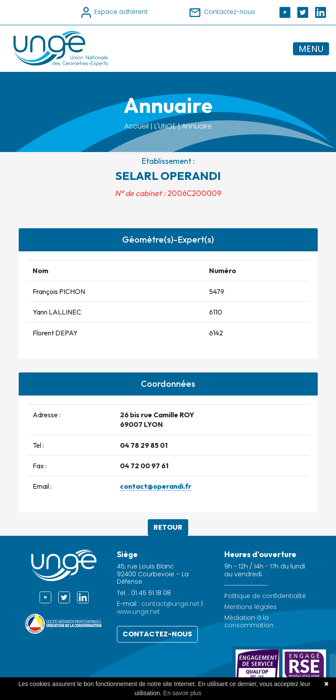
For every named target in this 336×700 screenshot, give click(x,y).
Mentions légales (250, 607)
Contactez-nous (157, 634)
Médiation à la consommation (248, 621)
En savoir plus (182, 693)
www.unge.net (138, 611)
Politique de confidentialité (265, 596)
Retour (168, 527)
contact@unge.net (170, 603)
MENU (311, 49)
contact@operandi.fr (155, 486)
